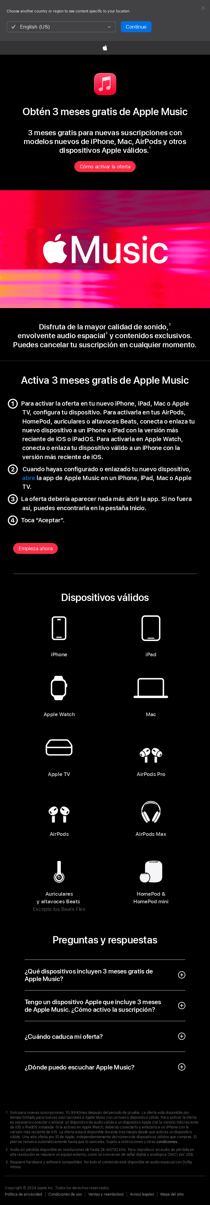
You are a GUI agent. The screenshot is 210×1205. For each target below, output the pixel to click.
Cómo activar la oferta (105, 166)
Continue (136, 27)
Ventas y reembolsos (106, 1194)
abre (29, 478)
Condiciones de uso (65, 1194)
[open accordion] (105, 975)
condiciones (166, 1142)
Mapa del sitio (172, 1194)
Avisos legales (142, 1194)
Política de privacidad (23, 1194)
